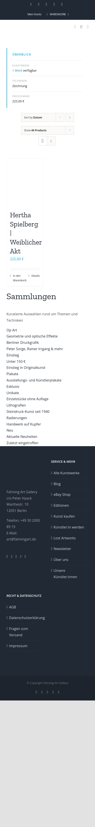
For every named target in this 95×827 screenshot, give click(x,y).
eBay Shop (62, 494)
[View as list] (51, 141)
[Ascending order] (70, 117)
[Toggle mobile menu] (88, 27)
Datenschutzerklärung (25, 617)
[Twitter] (25, 556)
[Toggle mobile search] (81, 27)
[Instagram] (7, 556)
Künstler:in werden (69, 527)
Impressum (18, 645)
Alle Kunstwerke (66, 473)
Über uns (61, 559)
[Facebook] (16, 556)
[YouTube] (20, 556)
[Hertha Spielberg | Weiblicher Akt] (25, 182)
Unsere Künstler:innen (65, 573)
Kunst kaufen (64, 516)
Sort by (33, 117)
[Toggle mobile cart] (75, 27)
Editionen (61, 505)
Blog (57, 483)
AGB (12, 607)
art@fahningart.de (21, 539)
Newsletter (62, 548)
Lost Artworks (65, 538)
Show (35, 130)
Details (35, 276)
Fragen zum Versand (18, 631)
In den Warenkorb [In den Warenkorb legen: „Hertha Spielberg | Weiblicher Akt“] (18, 278)
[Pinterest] (11, 556)
